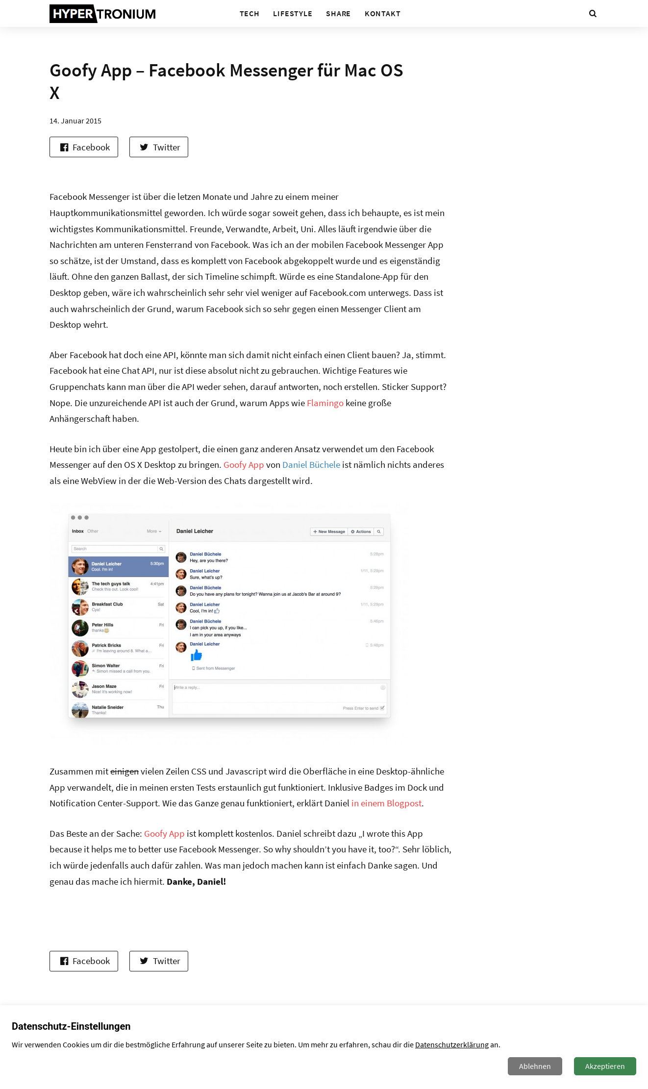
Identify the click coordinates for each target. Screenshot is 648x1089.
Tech (250, 13)
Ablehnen (535, 1066)
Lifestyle (292, 13)
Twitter (159, 147)
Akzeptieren (605, 1066)
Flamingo (325, 403)
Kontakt (383, 13)
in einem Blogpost (386, 803)
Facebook (83, 147)
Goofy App (244, 464)
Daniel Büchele (311, 464)
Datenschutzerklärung (452, 1044)
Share (338, 13)
